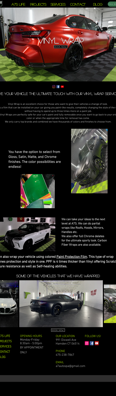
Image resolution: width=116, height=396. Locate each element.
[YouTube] (62, 86)
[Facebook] (58, 86)
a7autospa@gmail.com (70, 366)
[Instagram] (53, 86)
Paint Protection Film (71, 257)
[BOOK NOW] (61, 46)
